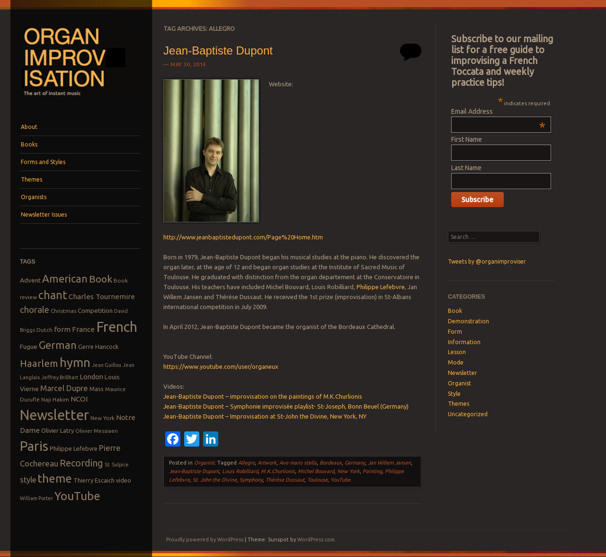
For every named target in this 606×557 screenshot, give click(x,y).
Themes (31, 179)
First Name (466, 139)
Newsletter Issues (44, 214)
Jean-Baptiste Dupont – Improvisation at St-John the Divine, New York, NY (264, 416)
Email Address (498, 111)
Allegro (246, 463)
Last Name (466, 168)
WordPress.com (316, 539)
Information (464, 342)
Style (454, 394)
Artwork (267, 463)
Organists (33, 197)
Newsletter (462, 373)
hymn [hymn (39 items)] (75, 362)
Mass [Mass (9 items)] (96, 388)
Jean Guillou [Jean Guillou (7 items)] (106, 365)
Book (455, 311)
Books (29, 144)
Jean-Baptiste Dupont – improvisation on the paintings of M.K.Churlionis (262, 396)
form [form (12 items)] (62, 329)
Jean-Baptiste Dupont (218, 50)
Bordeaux (331, 463)
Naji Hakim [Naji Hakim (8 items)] (55, 399)
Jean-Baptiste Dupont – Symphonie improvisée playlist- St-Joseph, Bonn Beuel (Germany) (286, 406)
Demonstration (468, 321)
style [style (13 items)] (28, 479)
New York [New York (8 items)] (102, 418)
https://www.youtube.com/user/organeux (220, 366)
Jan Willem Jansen (389, 463)
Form (455, 332)
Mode (455, 362)
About (29, 127)
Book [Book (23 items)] (100, 278)
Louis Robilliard (240, 471)
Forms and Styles (43, 162)
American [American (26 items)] (65, 278)
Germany (355, 463)
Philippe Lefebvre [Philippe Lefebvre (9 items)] (74, 448)
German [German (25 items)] (58, 345)
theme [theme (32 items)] (54, 478)
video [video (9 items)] (123, 480)
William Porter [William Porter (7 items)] (36, 498)
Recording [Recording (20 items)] (81, 462)
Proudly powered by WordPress (204, 539)
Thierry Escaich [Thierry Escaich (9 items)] (94, 480)
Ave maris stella (298, 463)
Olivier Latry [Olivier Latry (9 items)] (57, 430)
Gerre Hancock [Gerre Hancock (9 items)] (98, 346)
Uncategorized (468, 414)
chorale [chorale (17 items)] (34, 310)
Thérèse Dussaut (285, 480)
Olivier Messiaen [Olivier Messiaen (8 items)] (96, 431)
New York (348, 471)
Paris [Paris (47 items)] (34, 445)
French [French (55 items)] (116, 327)
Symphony (251, 480)
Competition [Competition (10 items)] (95, 310)
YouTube (340, 480)
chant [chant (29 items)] (52, 295)
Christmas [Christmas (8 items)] (63, 311)
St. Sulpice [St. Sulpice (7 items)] (117, 464)
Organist (204, 463)
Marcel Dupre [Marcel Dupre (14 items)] (64, 388)
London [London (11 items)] (91, 377)
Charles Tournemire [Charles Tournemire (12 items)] (102, 296)
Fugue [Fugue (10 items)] (28, 346)
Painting (372, 471)
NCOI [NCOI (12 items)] (79, 399)
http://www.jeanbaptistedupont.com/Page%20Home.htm (243, 237)
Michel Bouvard (316, 471)
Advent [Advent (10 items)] (30, 280)
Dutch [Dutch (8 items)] (44, 330)
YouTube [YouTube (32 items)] (77, 495)
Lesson (457, 352)
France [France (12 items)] (83, 329)
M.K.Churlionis (278, 471)
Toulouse (317, 480)
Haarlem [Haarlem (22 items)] (39, 363)
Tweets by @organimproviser (487, 261)
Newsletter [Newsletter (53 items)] (54, 414)
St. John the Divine (215, 480)
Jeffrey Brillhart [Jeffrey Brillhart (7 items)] (59, 377)
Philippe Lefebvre (380, 286)
